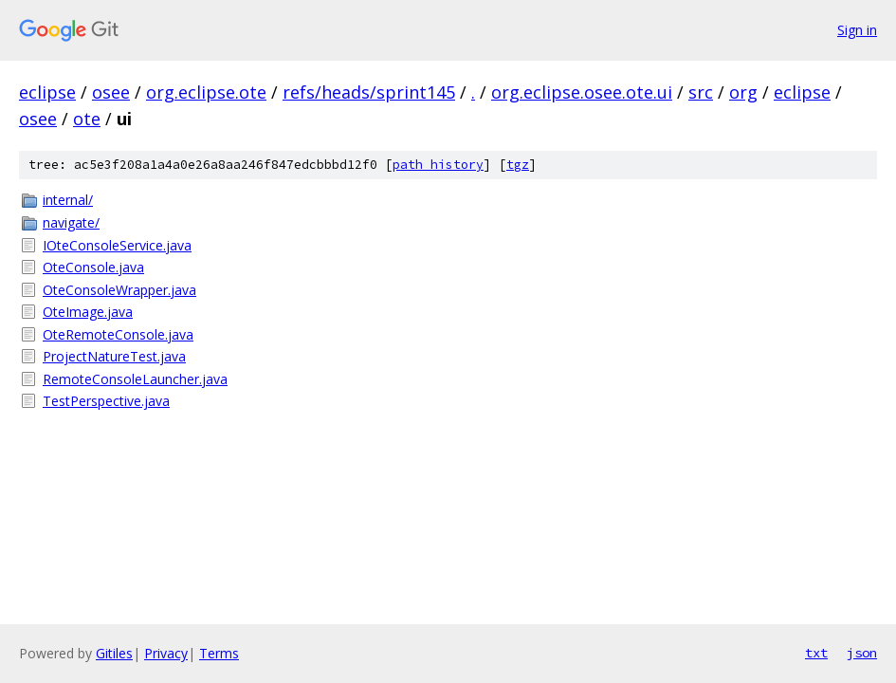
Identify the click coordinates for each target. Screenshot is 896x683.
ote (87, 118)
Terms (219, 653)
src (700, 92)
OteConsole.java (93, 267)
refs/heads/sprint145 (369, 92)
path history (438, 165)
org (743, 92)
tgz (517, 165)
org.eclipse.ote (206, 92)
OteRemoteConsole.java (118, 334)
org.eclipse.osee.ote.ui (581, 92)
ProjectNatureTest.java (114, 356)
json (862, 652)
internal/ (68, 200)
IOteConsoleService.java (117, 245)
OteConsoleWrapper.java (119, 290)
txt (816, 652)
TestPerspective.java (106, 401)
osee (111, 92)
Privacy (166, 653)
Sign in (857, 30)
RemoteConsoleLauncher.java (135, 379)
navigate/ (71, 222)
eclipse (47, 92)
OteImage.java (88, 312)
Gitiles (114, 653)
